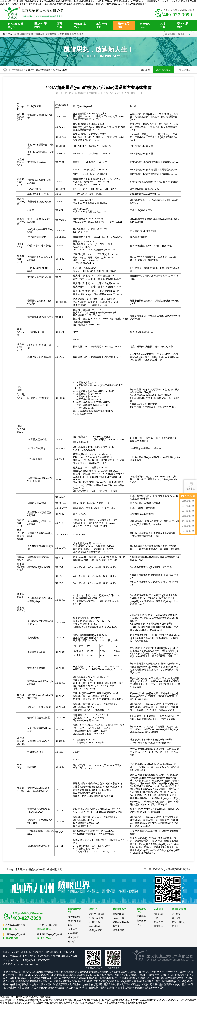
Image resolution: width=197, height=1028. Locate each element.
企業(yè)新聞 (95, 930)
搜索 (190, 34)
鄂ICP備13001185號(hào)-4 (61, 952)
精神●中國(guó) (97, 914)
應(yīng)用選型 (43, 70)
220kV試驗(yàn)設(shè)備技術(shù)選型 (172, 869)
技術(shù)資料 (96, 918)
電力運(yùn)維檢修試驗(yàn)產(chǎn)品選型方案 (38, 869)
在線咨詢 (190, 486)
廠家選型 (145, 70)
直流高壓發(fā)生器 (74, 34)
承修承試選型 (183, 70)
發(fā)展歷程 (74, 917)
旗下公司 (176, 918)
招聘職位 (158, 926)
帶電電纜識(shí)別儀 (55, 34)
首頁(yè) (30, 70)
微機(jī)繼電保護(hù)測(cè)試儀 (29, 34)
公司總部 (176, 914)
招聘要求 (158, 922)
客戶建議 (141, 916)
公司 (45, 952)
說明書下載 (118, 930)
